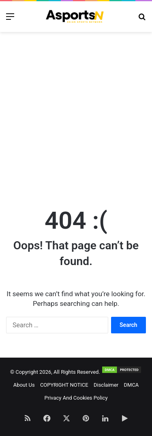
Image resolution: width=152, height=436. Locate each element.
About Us (24, 385)
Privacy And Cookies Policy (75, 398)
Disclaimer (106, 385)
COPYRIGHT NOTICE (64, 385)
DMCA (131, 385)
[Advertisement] (76, 116)
